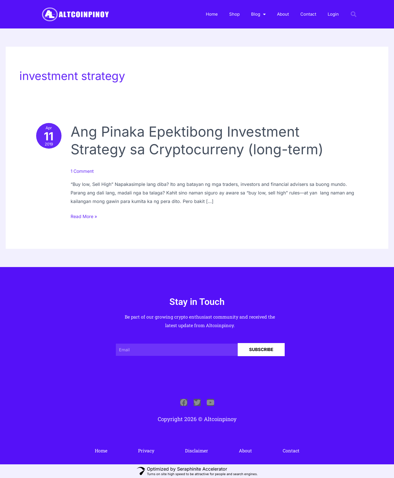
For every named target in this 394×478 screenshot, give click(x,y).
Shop (234, 14)
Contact (308, 14)
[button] (353, 14)
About (283, 14)
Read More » (84, 215)
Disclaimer (196, 450)
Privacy (146, 450)
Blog (258, 14)
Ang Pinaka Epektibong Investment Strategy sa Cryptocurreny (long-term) (201, 140)
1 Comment (83, 171)
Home (212, 14)
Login (333, 14)
